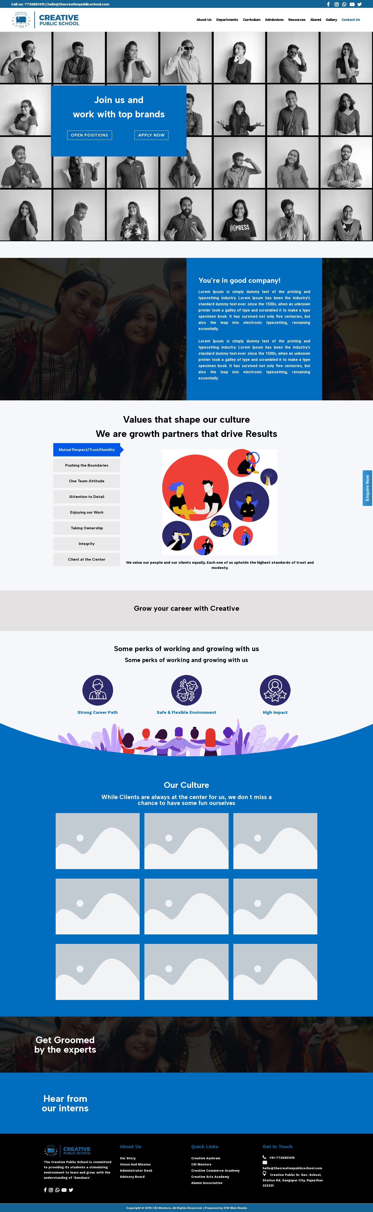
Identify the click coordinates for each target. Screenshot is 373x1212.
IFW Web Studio (235, 1208)
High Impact (275, 712)
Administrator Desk (136, 1170)
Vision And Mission (135, 1164)
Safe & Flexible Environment (186, 712)
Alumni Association (206, 1183)
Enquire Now (367, 488)
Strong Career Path (98, 712)
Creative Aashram (205, 1158)
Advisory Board (132, 1177)
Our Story (128, 1158)
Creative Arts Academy (210, 1177)
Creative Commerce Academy (215, 1170)
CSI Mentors (201, 1164)
